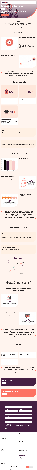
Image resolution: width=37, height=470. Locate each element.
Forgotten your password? (23, 450)
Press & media (2, 451)
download (4, 382)
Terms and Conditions (25, 426)
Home (20, 455)
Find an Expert (3, 440)
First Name (6, 409)
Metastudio (20, 439)
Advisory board (2, 450)
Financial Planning (22, 441)
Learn (20, 433)
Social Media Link (7, 416)
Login (20, 448)
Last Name (20, 409)
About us (2, 448)
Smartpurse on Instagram (20, 458)
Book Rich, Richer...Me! (4, 443)
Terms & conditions (8, 424)
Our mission (2, 449)
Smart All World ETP (3, 438)
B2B (1, 433)
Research (2, 445)
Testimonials (2, 452)
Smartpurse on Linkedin (21, 458)
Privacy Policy (20, 425)
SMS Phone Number (7, 420)
